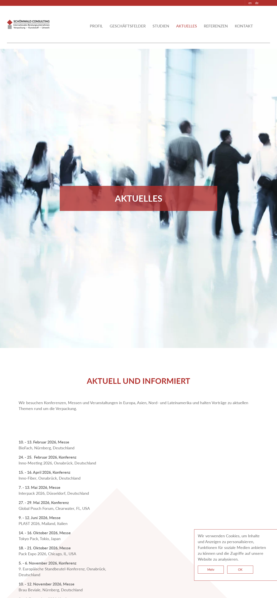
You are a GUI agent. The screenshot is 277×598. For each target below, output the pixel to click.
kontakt (244, 31)
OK (240, 569)
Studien (161, 31)
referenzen (216, 31)
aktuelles (186, 31)
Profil (96, 31)
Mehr (210, 569)
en (250, 3)
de (256, 3)
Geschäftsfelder (128, 31)
